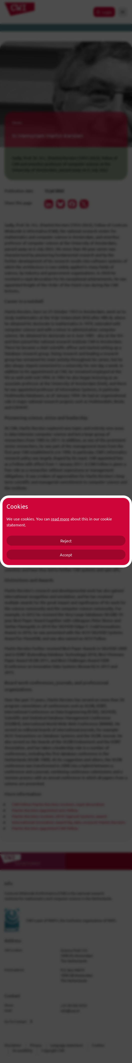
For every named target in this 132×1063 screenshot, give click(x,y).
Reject (66, 540)
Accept (66, 554)
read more (60, 518)
